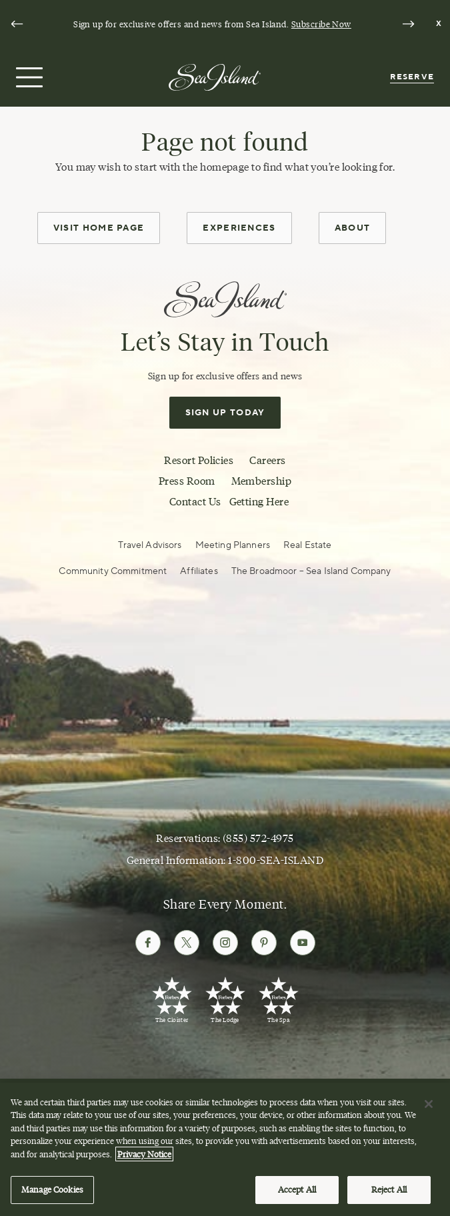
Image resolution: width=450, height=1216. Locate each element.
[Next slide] (408, 24)
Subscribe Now (321, 24)
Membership (261, 481)
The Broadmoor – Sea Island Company (311, 571)
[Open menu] (27, 77)
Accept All (297, 1194)
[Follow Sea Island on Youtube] (302, 942)
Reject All (389, 1194)
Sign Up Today (225, 412)
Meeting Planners (232, 545)
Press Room (187, 481)
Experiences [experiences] (239, 228)
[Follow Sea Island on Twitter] (186, 942)
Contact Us (195, 501)
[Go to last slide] (17, 24)
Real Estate (307, 545)
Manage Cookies (52, 1194)
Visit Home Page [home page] (99, 228)
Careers (267, 460)
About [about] (353, 228)
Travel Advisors (149, 545)
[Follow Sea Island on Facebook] (148, 942)
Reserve (412, 77)
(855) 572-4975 (258, 838)
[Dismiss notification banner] (439, 24)
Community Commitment (113, 571)
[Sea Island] (215, 76)
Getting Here (259, 501)
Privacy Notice (144, 1158)
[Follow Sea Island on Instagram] (225, 942)
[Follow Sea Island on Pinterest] (264, 942)
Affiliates (198, 571)
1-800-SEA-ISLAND (275, 860)
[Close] (428, 1108)
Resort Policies (198, 460)
